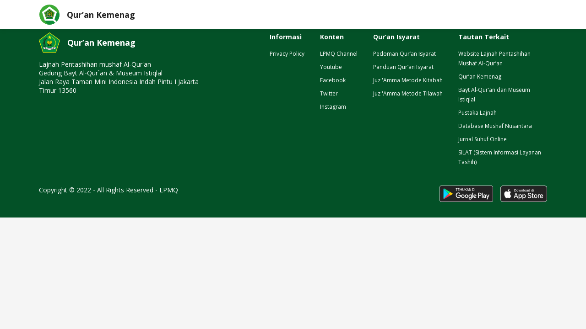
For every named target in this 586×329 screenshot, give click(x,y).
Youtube (331, 67)
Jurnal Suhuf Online (482, 139)
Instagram (333, 107)
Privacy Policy (287, 54)
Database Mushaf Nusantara (495, 126)
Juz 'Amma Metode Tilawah (408, 93)
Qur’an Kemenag (479, 76)
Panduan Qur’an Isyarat (403, 67)
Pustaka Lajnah (477, 113)
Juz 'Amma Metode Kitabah (408, 80)
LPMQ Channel (339, 54)
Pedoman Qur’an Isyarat (404, 54)
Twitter (329, 93)
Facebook (333, 80)
